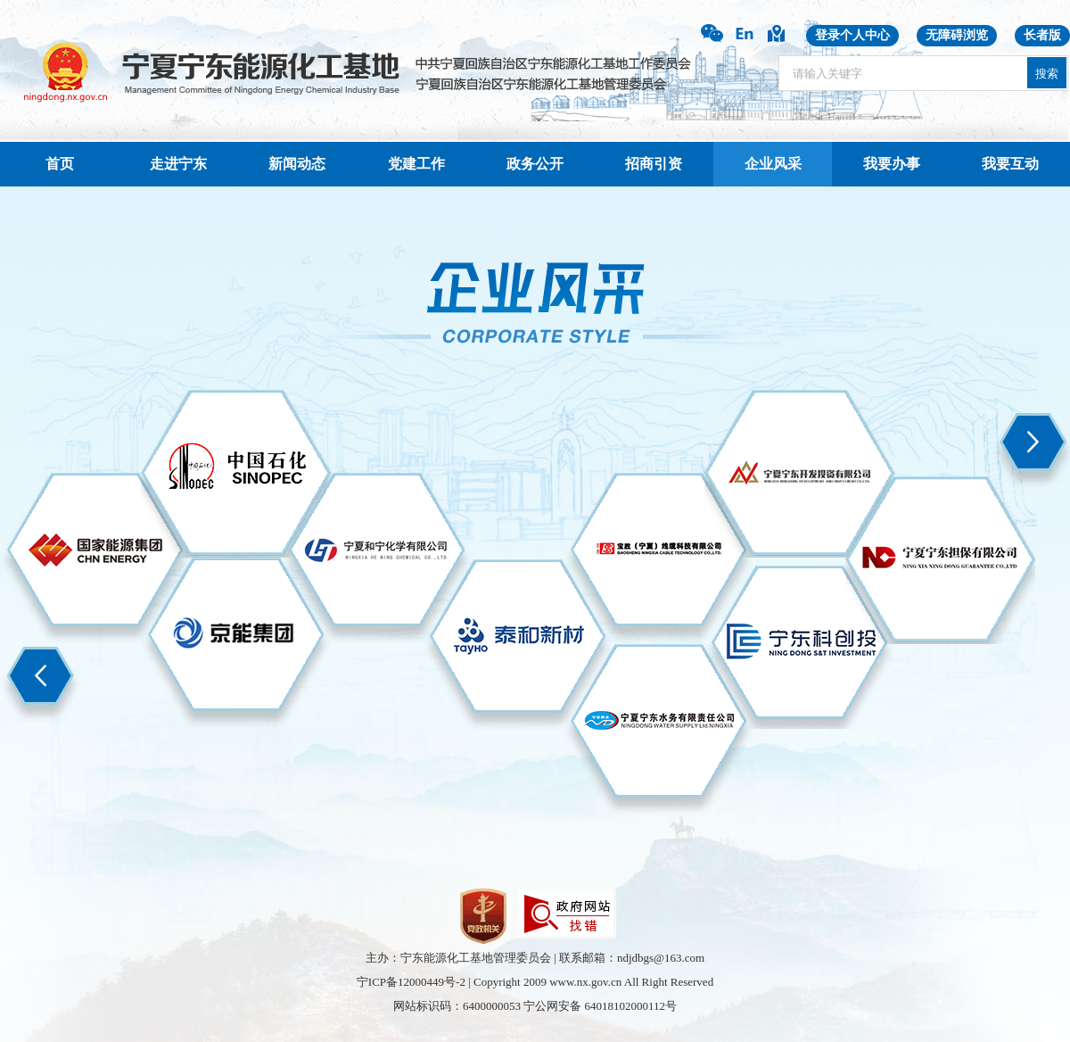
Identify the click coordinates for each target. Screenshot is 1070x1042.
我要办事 (891, 163)
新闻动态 (296, 163)
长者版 (1042, 35)
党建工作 (416, 163)
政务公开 (535, 163)
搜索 (1046, 73)
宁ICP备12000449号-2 (411, 981)
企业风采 (773, 163)
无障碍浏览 (957, 35)
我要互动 (1010, 163)
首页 (59, 163)
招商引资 (653, 163)
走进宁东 (178, 163)
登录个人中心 (852, 35)
